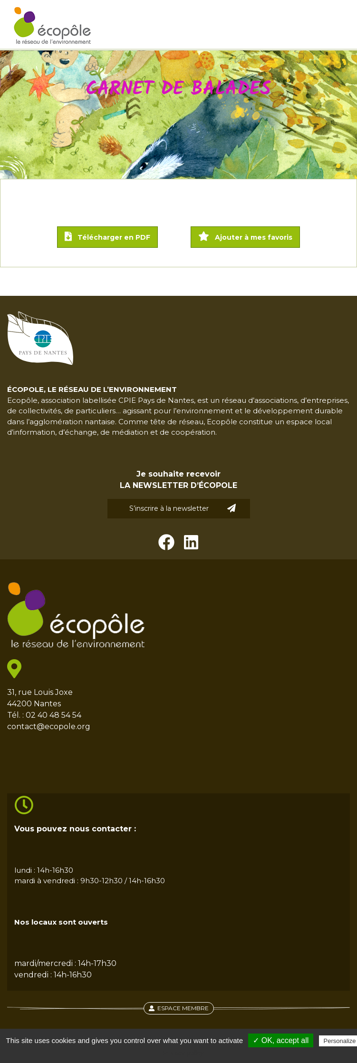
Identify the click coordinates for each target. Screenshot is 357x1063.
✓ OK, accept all (281, 1040)
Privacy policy (183, 1053)
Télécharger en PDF (107, 237)
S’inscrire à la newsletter (182, 508)
